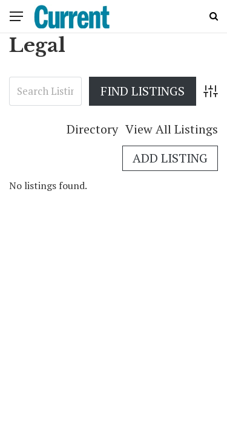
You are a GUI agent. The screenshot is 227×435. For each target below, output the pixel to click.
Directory (92, 129)
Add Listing (170, 158)
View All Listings (171, 129)
